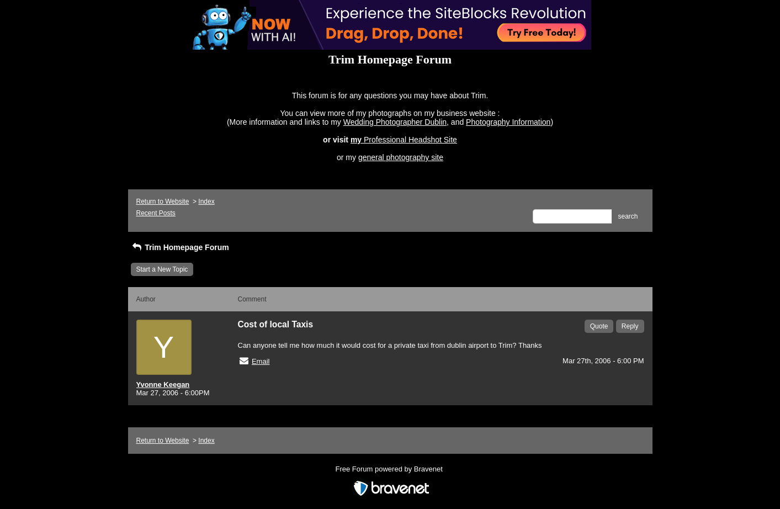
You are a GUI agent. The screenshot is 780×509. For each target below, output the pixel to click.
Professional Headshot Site (410, 139)
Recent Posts (156, 213)
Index (206, 201)
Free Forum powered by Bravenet (390, 469)
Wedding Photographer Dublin (395, 122)
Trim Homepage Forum (180, 247)
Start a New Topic (162, 269)
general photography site (400, 157)
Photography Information (508, 122)
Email (261, 361)
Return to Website (162, 201)
